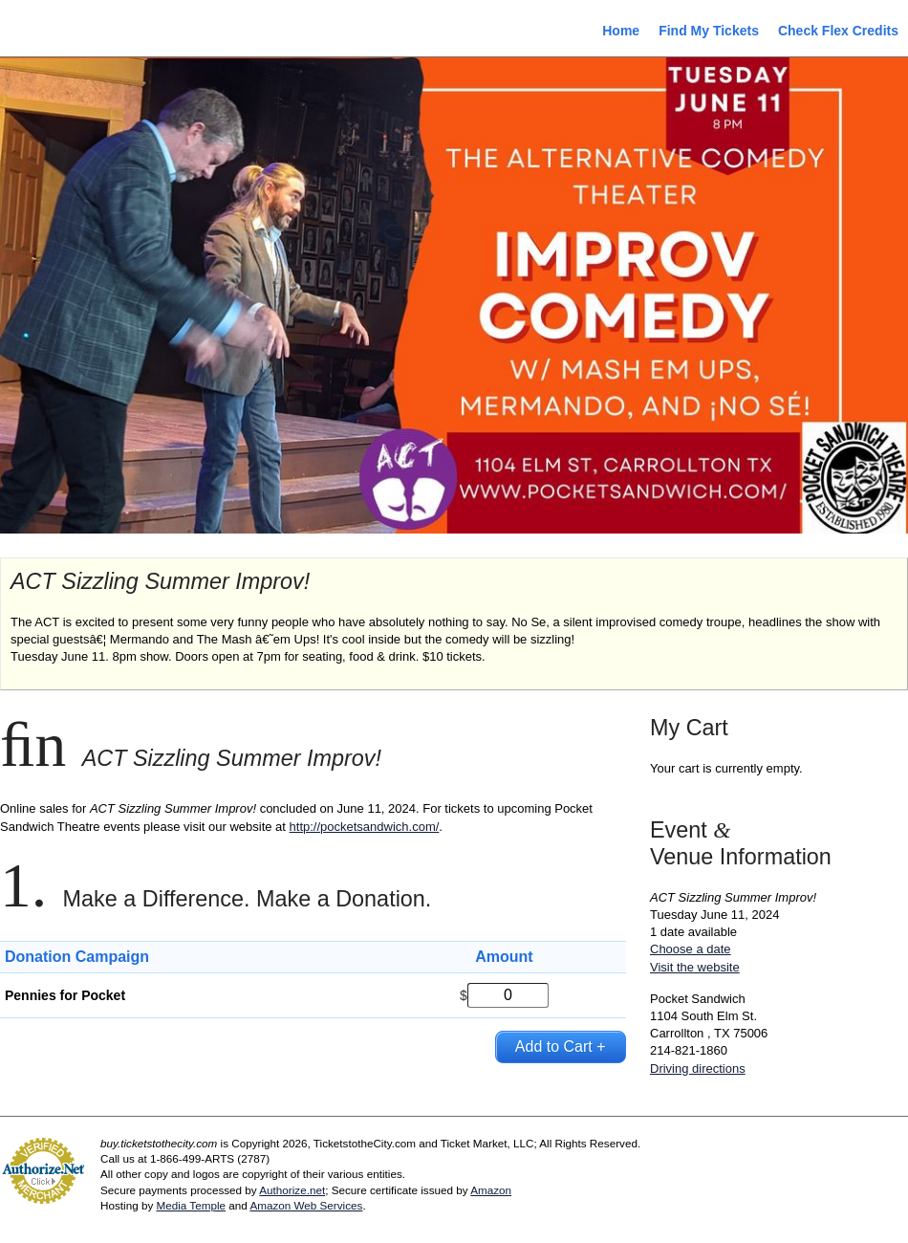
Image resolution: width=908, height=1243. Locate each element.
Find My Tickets (709, 30)
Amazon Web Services (305, 1205)
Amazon (490, 1190)
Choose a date (690, 949)
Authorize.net (292, 1190)
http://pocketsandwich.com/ (365, 826)
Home (620, 30)
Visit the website (695, 967)
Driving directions (698, 1068)
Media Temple (191, 1205)
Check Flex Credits (838, 30)
